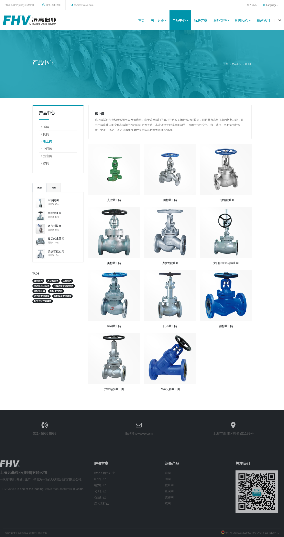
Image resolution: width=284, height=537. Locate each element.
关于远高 (157, 20)
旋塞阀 (47, 156)
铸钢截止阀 (114, 326)
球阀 (46, 127)
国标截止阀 (170, 200)
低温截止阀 (170, 326)
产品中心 (179, 20)
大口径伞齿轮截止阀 (225, 263)
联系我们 (263, 20)
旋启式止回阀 (56, 238)
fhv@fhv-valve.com (81, 5)
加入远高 (252, 5)
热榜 (39, 188)
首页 (141, 20)
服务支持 (220, 20)
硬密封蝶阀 (54, 225)
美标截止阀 (54, 213)
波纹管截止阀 (56, 251)
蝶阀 (46, 163)
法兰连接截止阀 (114, 389)
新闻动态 (241, 20)
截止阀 (248, 64)
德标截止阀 (226, 326)
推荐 (54, 188)
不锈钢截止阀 (226, 200)
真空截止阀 (114, 200)
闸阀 (46, 134)
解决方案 (200, 20)
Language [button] (271, 5)
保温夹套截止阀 (170, 389)
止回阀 (47, 148)
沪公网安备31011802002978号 (240, 533)
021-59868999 (51, 4)
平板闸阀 (53, 200)
